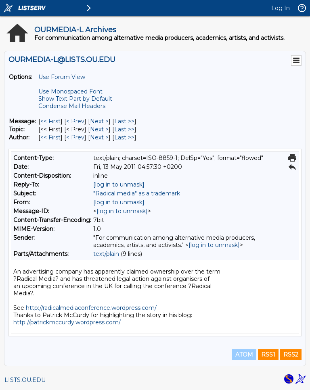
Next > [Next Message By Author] (99, 137)
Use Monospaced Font (70, 91)
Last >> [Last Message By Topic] (124, 129)
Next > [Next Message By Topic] (99, 129)
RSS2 (290, 354)
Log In (280, 8)
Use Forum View (61, 77)
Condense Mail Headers (71, 106)
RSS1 (268, 354)
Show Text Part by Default (75, 98)
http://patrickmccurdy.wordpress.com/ (67, 322)
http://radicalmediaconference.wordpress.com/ (91, 307)
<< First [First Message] (50, 121)
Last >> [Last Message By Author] (124, 137)
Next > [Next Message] (99, 121)
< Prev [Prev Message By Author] (75, 137)
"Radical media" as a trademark (136, 193)
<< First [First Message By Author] (50, 137)
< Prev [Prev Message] (75, 121)
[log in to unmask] (119, 184)
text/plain (106, 253)
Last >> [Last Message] (124, 121)
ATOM (244, 354)
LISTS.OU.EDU (25, 380)
